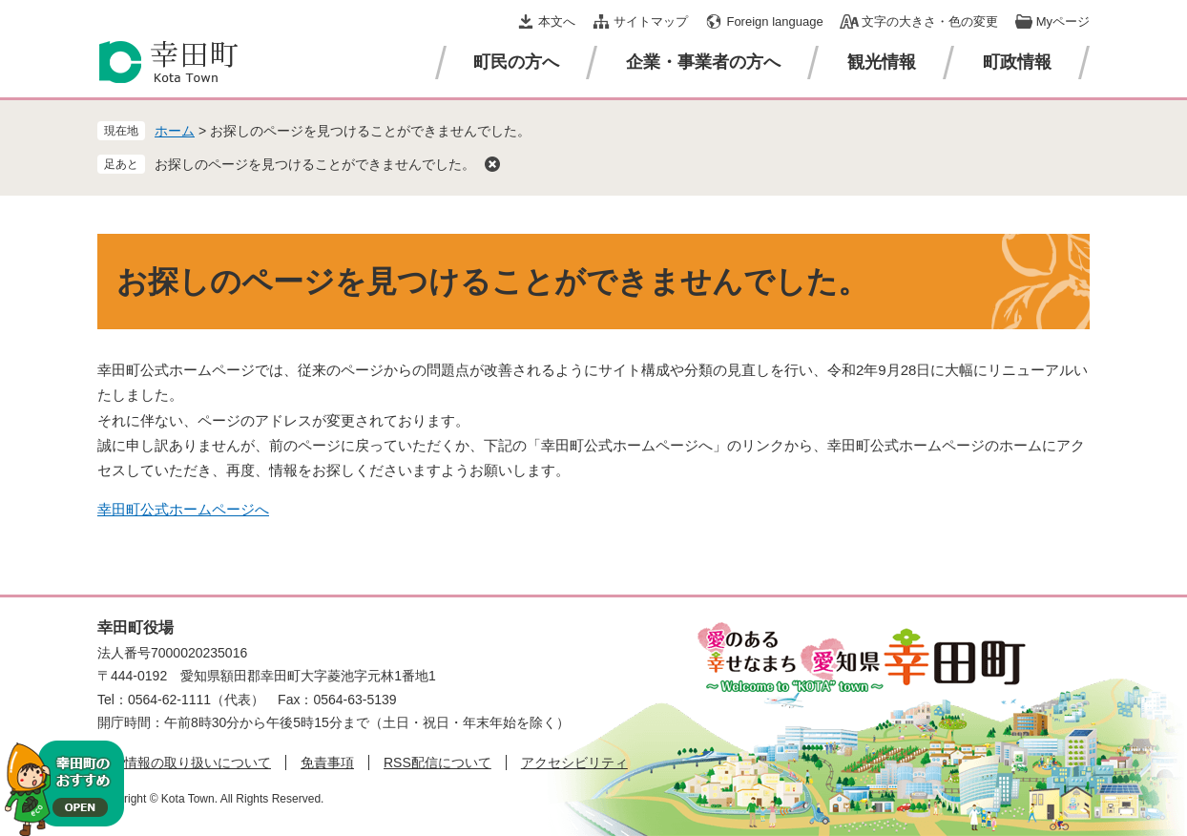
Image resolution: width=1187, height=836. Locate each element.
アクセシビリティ (574, 762)
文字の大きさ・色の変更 (930, 21)
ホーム (175, 130)
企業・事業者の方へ (703, 62)
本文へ (556, 21)
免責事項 (327, 762)
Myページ (1063, 21)
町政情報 (1017, 62)
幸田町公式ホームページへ (183, 509)
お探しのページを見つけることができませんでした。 (315, 164)
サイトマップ (651, 21)
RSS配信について (437, 762)
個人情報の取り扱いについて (184, 762)
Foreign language (774, 21)
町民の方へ (516, 62)
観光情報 (881, 62)
